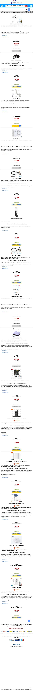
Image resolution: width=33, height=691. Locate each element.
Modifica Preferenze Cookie (16, 647)
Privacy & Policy (20, 628)
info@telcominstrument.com (20, 636)
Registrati (16, 628)
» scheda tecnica (5, 72)
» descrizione (4, 35)
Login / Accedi (12, 628)
